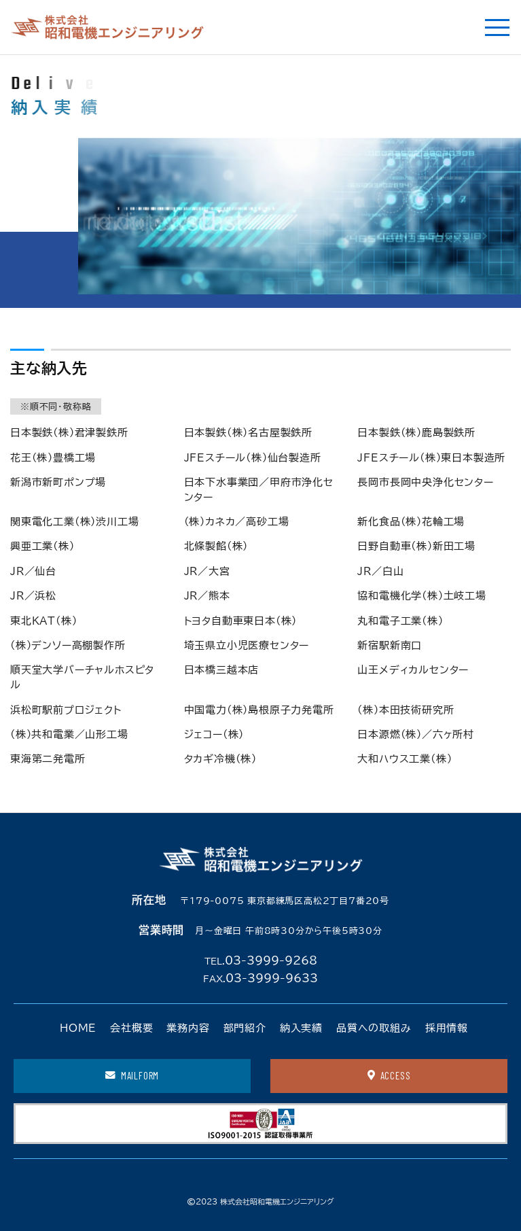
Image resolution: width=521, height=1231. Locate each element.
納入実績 (301, 1028)
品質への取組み (374, 1028)
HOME (78, 1028)
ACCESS (389, 1075)
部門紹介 (244, 1028)
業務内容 (187, 1028)
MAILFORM (132, 1075)
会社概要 (131, 1028)
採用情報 (446, 1028)
